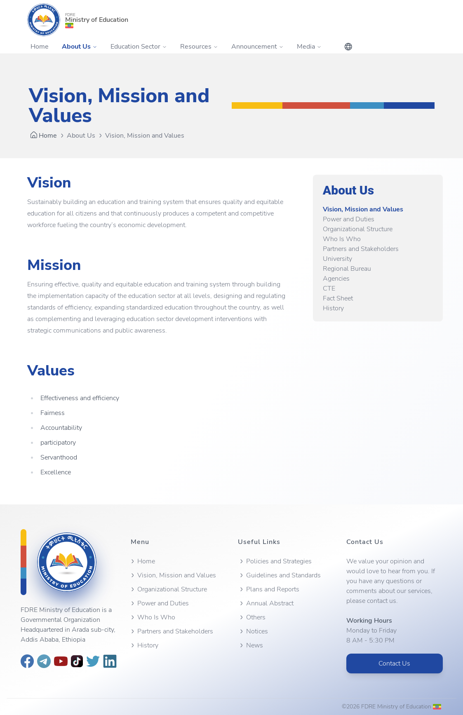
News (250, 645)
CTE (329, 288)
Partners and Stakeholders (361, 248)
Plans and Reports (268, 589)
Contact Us (394, 663)
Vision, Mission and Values (363, 209)
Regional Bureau (347, 268)
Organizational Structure (357, 229)
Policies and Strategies (275, 561)
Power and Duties (348, 219)
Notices (253, 631)
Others (252, 617)
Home (40, 46)
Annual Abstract (266, 603)
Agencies (336, 278)
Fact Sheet (338, 298)
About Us (81, 135)
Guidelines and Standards (279, 575)
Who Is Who (342, 239)
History (333, 308)
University (337, 258)
